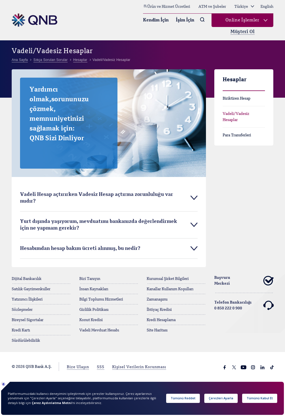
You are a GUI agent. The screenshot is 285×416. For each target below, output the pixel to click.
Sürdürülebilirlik (26, 341)
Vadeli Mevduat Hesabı (99, 330)
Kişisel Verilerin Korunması (139, 367)
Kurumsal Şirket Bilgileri (168, 279)
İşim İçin (185, 20)
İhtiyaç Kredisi (159, 310)
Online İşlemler (242, 20)
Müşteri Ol (242, 31)
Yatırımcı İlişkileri (27, 299)
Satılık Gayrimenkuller (31, 289)
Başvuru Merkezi (244, 281)
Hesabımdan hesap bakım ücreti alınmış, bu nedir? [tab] (80, 248)
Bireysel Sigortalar (27, 320)
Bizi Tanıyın (89, 279)
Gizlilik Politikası (94, 310)
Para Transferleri (237, 135)
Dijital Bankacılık (26, 279)
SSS (100, 367)
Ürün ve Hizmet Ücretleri (166, 6)
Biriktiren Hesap (236, 98)
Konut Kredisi (91, 320)
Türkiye (244, 7)
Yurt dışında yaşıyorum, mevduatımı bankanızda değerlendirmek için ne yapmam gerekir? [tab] (98, 225)
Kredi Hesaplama (161, 320)
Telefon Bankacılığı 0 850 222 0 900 (244, 306)
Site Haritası (157, 330)
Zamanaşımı (157, 299)
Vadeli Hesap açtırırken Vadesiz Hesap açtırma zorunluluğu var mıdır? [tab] (96, 198)
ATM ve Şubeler (212, 7)
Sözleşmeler (22, 310)
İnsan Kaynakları (93, 289)
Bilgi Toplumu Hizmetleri (101, 299)
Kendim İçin (156, 20)
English (267, 7)
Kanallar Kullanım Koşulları (170, 289)
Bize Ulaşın (78, 367)
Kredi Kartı (21, 330)
